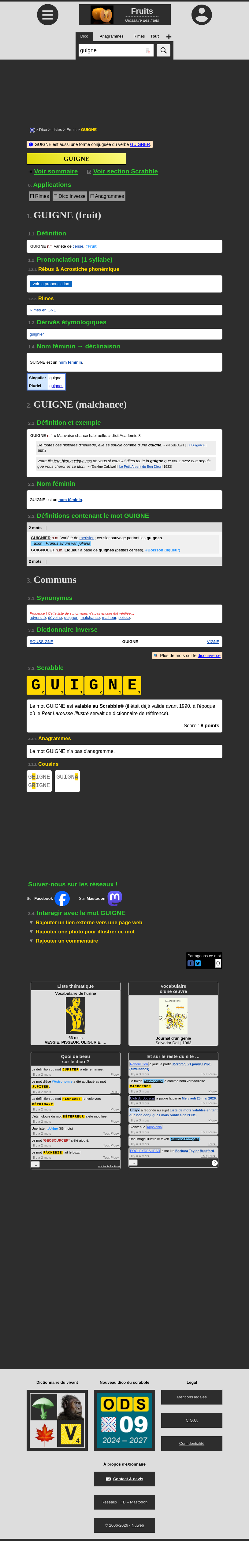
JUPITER (70, 1071)
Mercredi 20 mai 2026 (199, 1100)
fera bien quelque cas (73, 461)
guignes (57, 385)
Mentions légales (192, 1399)
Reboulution (139, 1066)
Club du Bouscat (142, 1100)
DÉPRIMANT (42, 1105)
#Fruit (90, 246)
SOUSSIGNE (41, 641)
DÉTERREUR (73, 1117)
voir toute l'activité (109, 1166)
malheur (109, 617)
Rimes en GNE (43, 310)
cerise (78, 246)
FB (123, 1504)
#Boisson (162, 550)
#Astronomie (62, 1083)
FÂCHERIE (52, 1153)
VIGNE (213, 641)
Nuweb (138, 1527)
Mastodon (138, 1504)
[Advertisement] (124, 90)
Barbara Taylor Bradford (194, 1153)
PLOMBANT (71, 1100)
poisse (124, 617)
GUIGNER (140, 144)
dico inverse (209, 655)
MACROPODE (140, 1088)
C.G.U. (192, 1422)
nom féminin (70, 362)
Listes (57, 129)
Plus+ (114, 1076)
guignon (71, 617)
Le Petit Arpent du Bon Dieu (140, 466)
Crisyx (134, 1112)
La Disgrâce (196, 445)
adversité (38, 617)
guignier (37, 334)
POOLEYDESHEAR (145, 1153)
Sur (48, 901)
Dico (43, 129)
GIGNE (39, 777)
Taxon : (61, 543)
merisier (87, 538)
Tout (106, 1134)
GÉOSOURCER (56, 1141)
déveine (55, 617)
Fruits (71, 129)
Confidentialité (191, 1445)
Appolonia (154, 1129)
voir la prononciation (51, 284)
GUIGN (67, 777)
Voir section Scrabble (122, 171)
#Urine (52, 1129)
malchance (90, 617)
